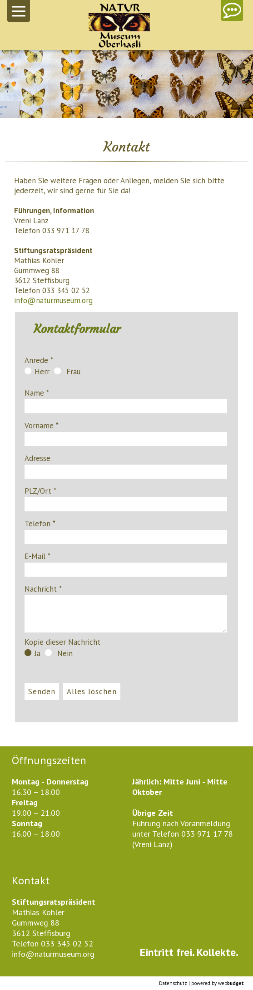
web (231, 983)
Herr (37, 372)
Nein (59, 653)
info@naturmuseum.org (53, 300)
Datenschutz (173, 983)
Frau (67, 372)
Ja (32, 653)
